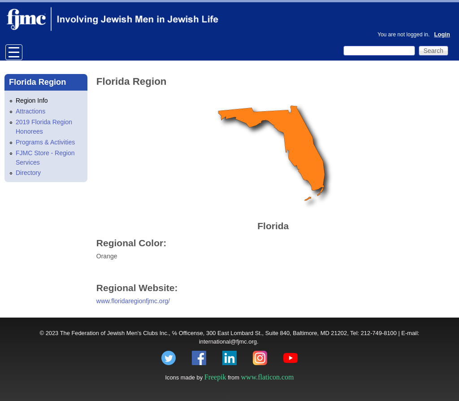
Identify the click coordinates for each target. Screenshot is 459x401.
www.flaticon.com (267, 377)
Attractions (30, 111)
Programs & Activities (45, 142)
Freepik (215, 377)
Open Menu (13, 52)
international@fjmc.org (228, 341)
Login (442, 34)
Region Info (32, 100)
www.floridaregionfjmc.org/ (133, 301)
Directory (28, 172)
